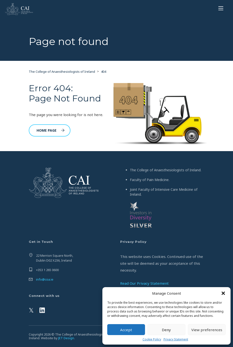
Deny (166, 329)
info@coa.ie (44, 279)
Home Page (51, 130)
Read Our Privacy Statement (144, 283)
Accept (126, 329)
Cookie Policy (152, 339)
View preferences (206, 329)
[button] (223, 293)
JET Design (66, 338)
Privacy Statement (176, 339)
